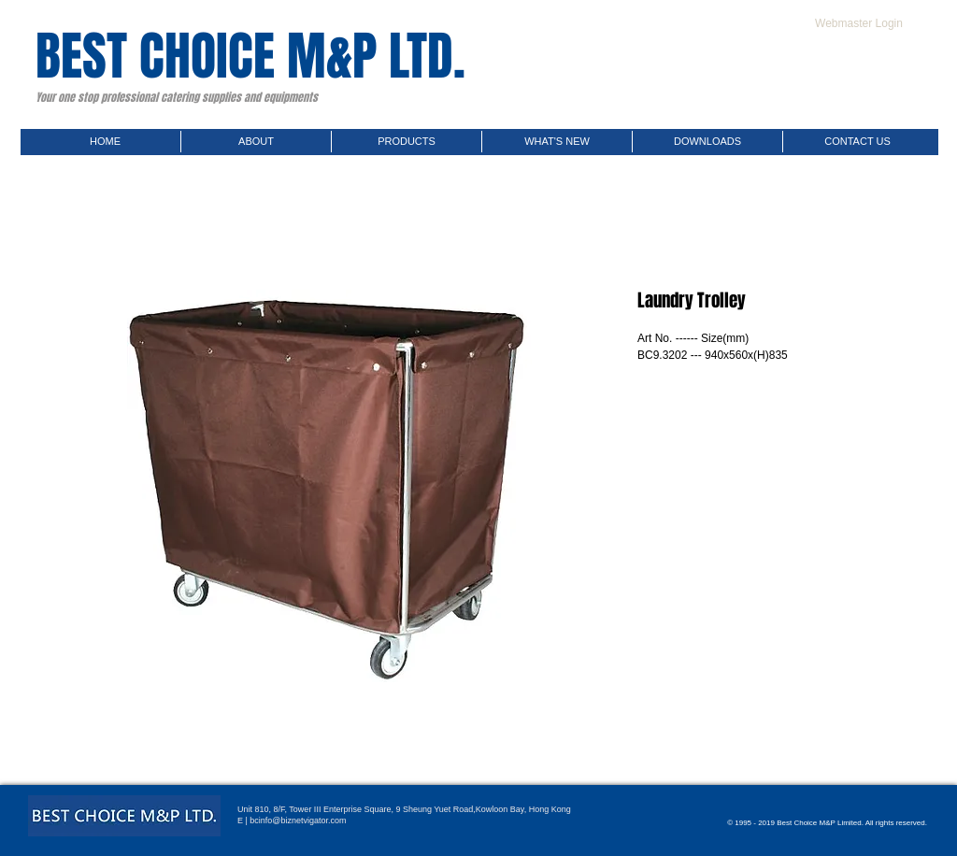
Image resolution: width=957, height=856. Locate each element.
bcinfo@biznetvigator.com (298, 820)
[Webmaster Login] (859, 23)
